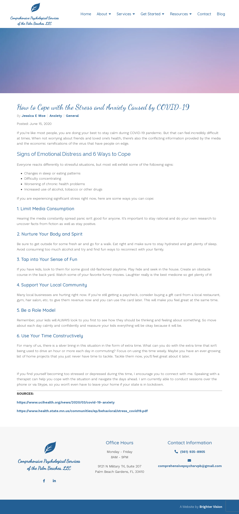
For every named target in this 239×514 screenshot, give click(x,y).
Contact (204, 14)
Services (124, 14)
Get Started (150, 14)
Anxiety (55, 115)
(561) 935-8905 (192, 452)
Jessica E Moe (34, 115)
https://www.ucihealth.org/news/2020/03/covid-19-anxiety (66, 402)
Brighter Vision (211, 507)
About (102, 14)
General (72, 115)
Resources (179, 14)
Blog (221, 14)
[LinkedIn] (54, 481)
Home (85, 14)
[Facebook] (44, 481)
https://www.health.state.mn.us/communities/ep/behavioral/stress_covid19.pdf (82, 411)
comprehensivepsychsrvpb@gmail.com (190, 466)
